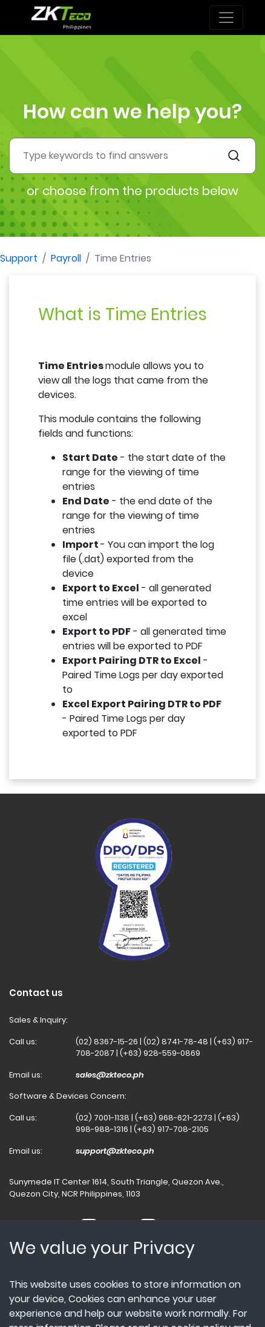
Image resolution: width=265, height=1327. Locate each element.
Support (19, 258)
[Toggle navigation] (226, 17)
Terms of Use (35, 1286)
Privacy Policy (104, 1286)
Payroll (66, 258)
